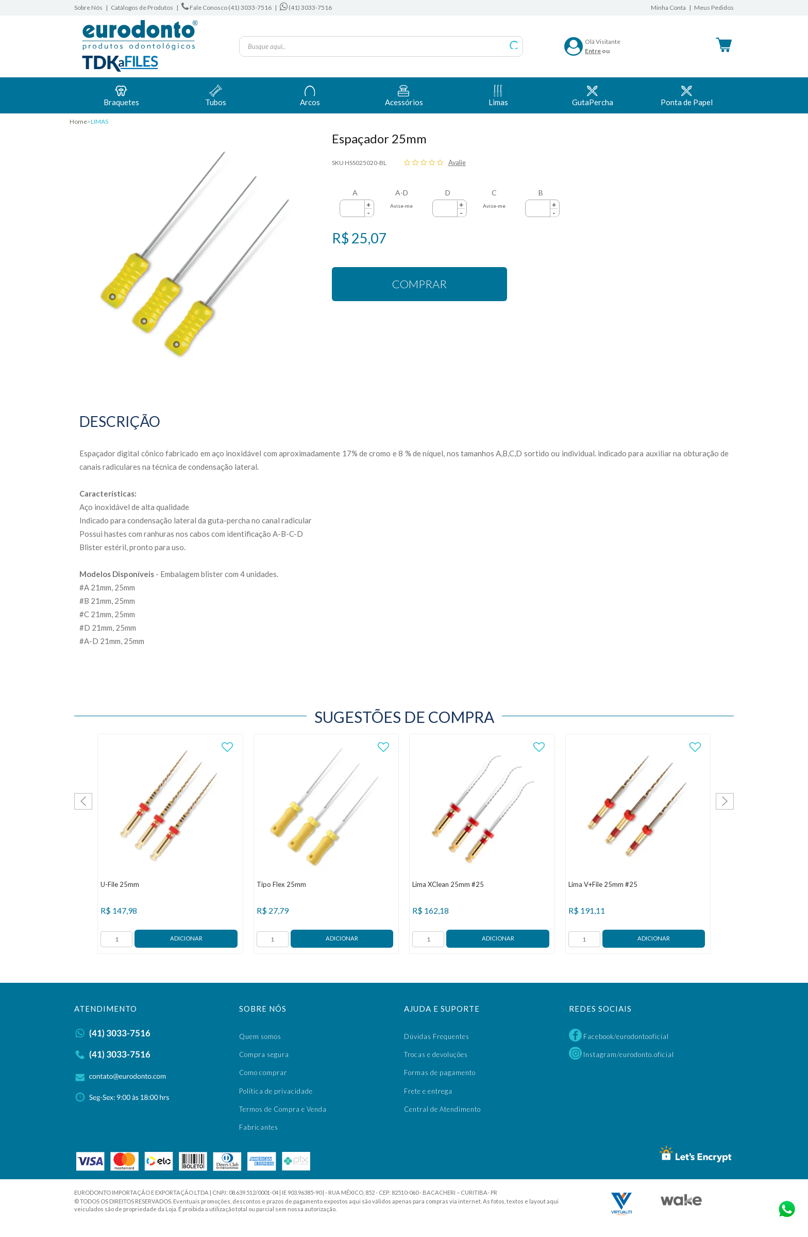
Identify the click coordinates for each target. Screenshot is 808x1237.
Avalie (457, 163)
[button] (368, 205)
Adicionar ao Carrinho (185, 939)
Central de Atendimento (442, 1109)
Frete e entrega (428, 1091)
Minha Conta (668, 7)
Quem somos (260, 1036)
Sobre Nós (88, 7)
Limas (498, 94)
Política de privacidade (276, 1091)
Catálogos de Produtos (142, 7)
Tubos (215, 94)
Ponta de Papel (687, 94)
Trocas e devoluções (436, 1054)
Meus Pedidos (714, 7)
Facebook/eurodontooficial (619, 1035)
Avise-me (401, 206)
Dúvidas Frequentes (436, 1036)
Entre (593, 51)
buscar (514, 45)
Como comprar (263, 1072)
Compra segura (264, 1054)
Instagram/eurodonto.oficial (621, 1053)
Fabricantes (258, 1127)
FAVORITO (227, 747)
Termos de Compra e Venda (283, 1109)
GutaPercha (592, 94)
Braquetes (121, 94)
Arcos (310, 94)
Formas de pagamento (440, 1072)
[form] (116, 939)
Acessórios (404, 94)
